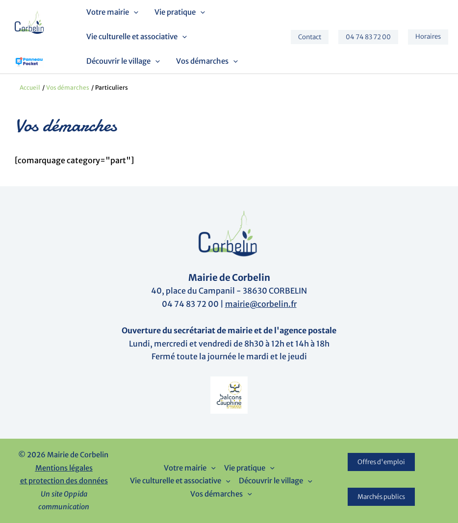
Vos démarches (205, 61)
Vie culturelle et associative (136, 37)
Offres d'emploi (381, 462)
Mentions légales (64, 468)
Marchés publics (381, 497)
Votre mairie (112, 12)
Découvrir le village (122, 61)
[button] (133, 12)
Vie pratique (178, 12)
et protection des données (64, 480)
